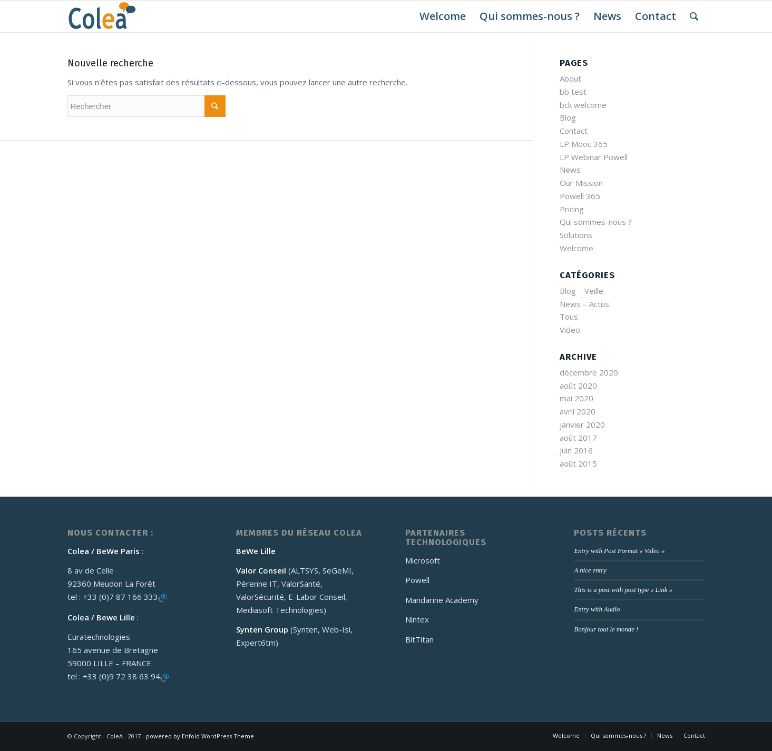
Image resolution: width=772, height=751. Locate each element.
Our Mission (581, 182)
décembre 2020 (589, 372)
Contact (574, 130)
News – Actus (584, 304)
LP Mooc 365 (584, 144)
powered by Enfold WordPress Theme (200, 736)
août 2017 (578, 437)
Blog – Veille (581, 290)
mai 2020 (576, 398)
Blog (568, 117)
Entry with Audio (597, 609)
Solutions (576, 235)
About (570, 78)
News (570, 169)
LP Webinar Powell (594, 157)
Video (570, 329)
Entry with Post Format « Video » (619, 551)
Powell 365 (580, 196)
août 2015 (578, 463)
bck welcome (583, 105)
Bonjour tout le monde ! (606, 629)
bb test (573, 91)
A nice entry (590, 570)
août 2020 (578, 385)
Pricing (572, 209)
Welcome (576, 248)
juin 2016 (576, 450)
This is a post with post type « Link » (623, 590)
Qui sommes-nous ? (596, 221)
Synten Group (263, 629)
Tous (569, 316)
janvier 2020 (582, 424)
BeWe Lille (256, 551)
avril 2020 (577, 411)
